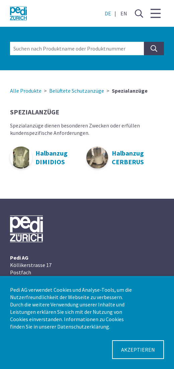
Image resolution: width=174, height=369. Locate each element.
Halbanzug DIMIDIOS (51, 157)
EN (123, 13)
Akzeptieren (138, 349)
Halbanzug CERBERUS (128, 157)
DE (108, 13)
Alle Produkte (25, 90)
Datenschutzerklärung (83, 326)
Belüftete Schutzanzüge (76, 90)
